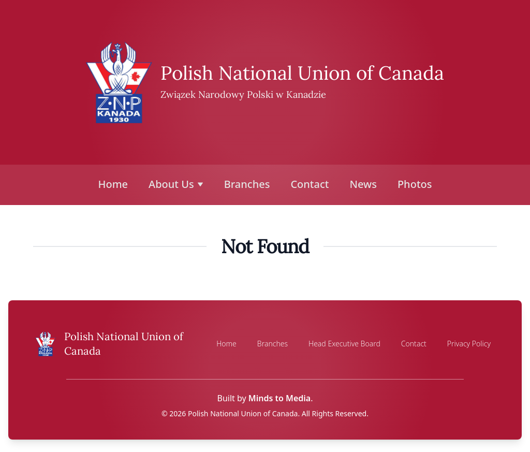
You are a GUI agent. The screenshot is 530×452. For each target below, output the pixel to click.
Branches (247, 184)
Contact (309, 184)
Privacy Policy (469, 343)
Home (113, 184)
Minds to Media (279, 398)
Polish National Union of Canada (302, 73)
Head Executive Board (344, 343)
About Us (176, 184)
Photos (415, 184)
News (362, 184)
